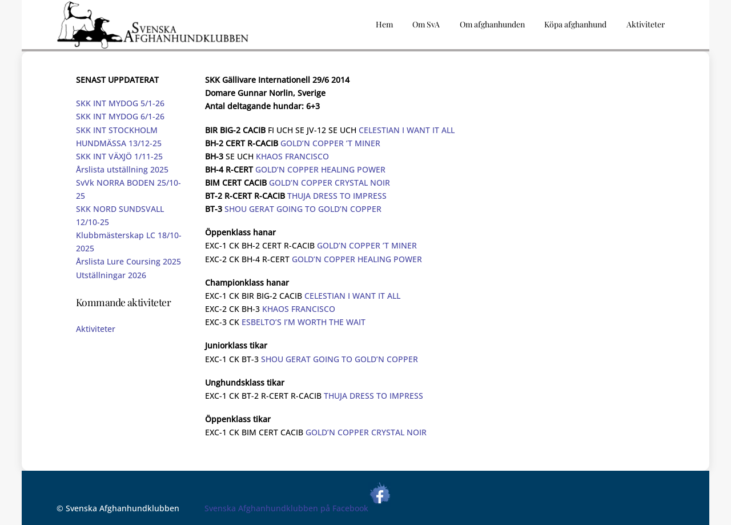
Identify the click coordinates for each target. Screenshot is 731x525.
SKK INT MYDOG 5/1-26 (120, 103)
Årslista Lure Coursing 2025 (128, 261)
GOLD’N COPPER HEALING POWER (320, 169)
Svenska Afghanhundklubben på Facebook (297, 508)
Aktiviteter (95, 328)
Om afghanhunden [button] (492, 24)
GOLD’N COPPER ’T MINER (330, 143)
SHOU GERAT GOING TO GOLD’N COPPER (302, 208)
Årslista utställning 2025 (122, 169)
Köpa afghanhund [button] (575, 24)
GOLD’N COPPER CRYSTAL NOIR (329, 182)
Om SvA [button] (426, 24)
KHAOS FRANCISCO (292, 156)
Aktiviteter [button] (645, 24)
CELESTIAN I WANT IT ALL (407, 130)
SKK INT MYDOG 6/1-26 (120, 116)
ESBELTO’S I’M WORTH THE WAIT (304, 321)
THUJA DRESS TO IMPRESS (337, 195)
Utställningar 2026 (111, 275)
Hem (384, 24)
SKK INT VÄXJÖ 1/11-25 (119, 156)
